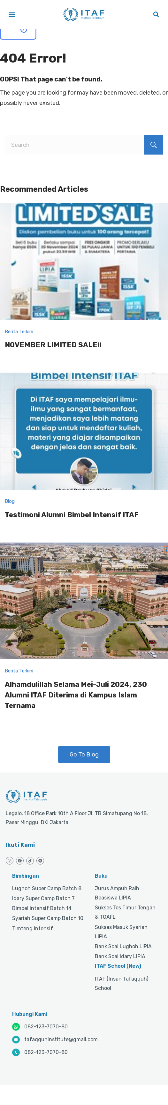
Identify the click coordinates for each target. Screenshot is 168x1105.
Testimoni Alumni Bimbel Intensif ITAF (72, 514)
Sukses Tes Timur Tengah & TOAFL (125, 912)
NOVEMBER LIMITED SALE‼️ (53, 345)
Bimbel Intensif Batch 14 (42, 908)
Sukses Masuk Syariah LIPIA (121, 932)
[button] (11, 14)
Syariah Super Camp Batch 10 (47, 918)
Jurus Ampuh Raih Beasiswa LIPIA (117, 893)
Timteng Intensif (32, 928)
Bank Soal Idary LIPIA (120, 956)
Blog (10, 501)
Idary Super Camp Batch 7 (43, 898)
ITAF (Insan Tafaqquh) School (121, 983)
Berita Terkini (19, 331)
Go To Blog (84, 754)
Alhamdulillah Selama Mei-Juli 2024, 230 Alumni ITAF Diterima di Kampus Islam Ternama (76, 695)
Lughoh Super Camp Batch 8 (46, 888)
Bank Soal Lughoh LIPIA (123, 946)
